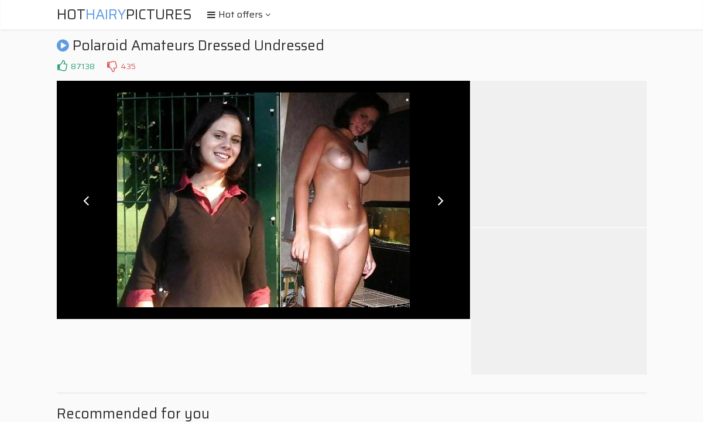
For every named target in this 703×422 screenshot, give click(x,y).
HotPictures (124, 15)
